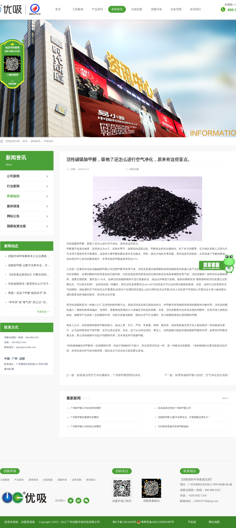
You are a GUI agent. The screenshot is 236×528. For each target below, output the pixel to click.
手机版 (191, 522)
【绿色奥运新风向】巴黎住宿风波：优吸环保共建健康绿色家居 (29, 274)
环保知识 (48, 141)
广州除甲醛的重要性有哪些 (84, 417)
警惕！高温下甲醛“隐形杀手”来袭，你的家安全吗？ (29, 293)
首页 (58, 9)
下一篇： (196, 375)
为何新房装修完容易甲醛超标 (173, 426)
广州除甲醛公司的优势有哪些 (85, 408)
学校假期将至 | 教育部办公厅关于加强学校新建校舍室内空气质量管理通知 (29, 283)
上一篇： (104, 375)
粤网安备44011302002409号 (157, 522)
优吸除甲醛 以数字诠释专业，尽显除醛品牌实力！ (29, 265)
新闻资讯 (35, 141)
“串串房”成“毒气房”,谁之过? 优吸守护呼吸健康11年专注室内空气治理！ (29, 302)
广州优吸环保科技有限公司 (83, 522)
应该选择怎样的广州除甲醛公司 (174, 408)
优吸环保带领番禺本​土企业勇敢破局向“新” (29, 256)
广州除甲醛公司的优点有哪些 (85, 426)
